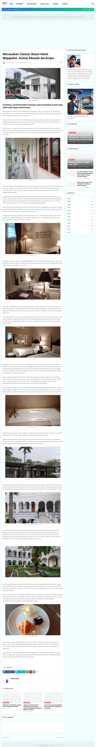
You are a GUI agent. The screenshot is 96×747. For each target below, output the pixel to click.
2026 (80, 198)
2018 (80, 223)
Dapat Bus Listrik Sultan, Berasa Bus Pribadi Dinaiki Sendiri (12, 705)
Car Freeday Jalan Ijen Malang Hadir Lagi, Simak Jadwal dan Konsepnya (53, 706)
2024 (80, 204)
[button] (92, 3)
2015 (80, 232)
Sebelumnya (5, 737)
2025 (80, 201)
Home (11, 4)
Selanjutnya (60, 737)
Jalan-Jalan (44, 4)
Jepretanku (10, 50)
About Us (10, 9)
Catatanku (19, 4)
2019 (80, 220)
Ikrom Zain (15, 678)
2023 (80, 207)
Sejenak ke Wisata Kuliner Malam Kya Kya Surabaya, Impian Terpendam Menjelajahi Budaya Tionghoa (33, 707)
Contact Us (16, 9)
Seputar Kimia (31, 4)
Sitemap (65, 4)
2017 (80, 226)
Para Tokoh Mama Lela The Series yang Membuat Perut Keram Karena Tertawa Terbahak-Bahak (85, 174)
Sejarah (55, 4)
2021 (80, 214)
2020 (80, 217)
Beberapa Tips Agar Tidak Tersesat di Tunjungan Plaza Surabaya (84, 184)
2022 (80, 211)
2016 (80, 229)
